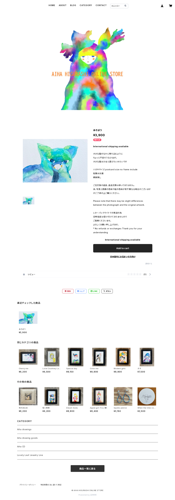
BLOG (73, 5)
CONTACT (101, 5)
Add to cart (122, 248)
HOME (52, 5)
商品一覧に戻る (87, 468)
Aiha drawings (24, 429)
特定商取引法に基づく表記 (51, 485)
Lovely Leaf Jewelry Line (30, 455)
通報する (148, 264)
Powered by (88, 495)
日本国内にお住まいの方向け (122, 256)
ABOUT (63, 5)
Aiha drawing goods (27, 438)
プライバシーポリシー (27, 485)
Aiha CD (21, 446)
